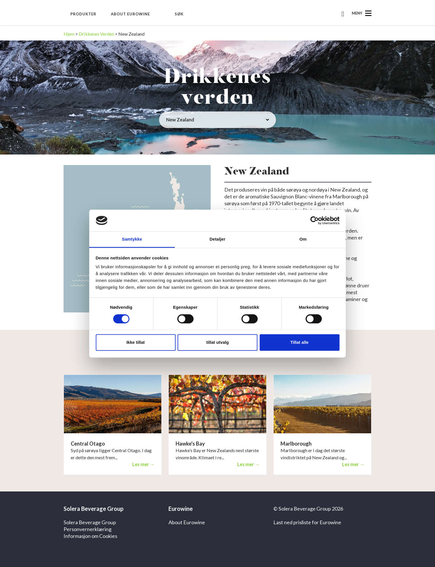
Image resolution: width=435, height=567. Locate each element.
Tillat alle (299, 342)
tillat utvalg (217, 342)
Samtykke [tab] (132, 239)
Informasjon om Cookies (90, 536)
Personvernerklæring (87, 529)
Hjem (69, 33)
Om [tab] (302, 239)
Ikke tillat (135, 342)
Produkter (83, 14)
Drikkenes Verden (96, 33)
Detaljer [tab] (217, 239)
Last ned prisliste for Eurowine (307, 522)
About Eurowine (130, 14)
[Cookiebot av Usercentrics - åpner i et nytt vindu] (315, 220)
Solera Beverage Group (90, 522)
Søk (179, 14)
